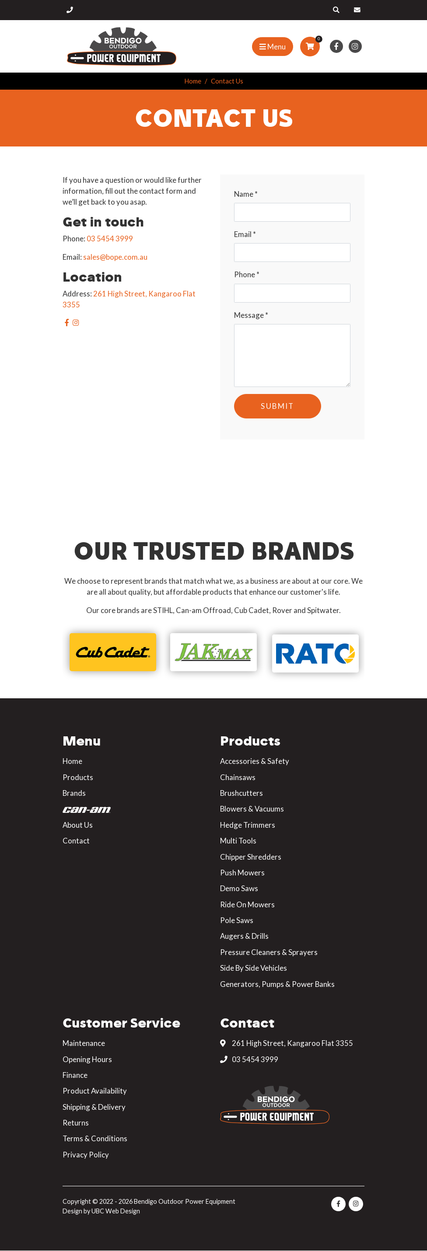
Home (192, 81)
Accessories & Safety (254, 761)
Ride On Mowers (247, 904)
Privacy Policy (86, 1154)
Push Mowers (242, 872)
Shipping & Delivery (94, 1107)
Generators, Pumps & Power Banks (277, 984)
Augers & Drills (244, 936)
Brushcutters (241, 793)
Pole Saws (236, 920)
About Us (78, 824)
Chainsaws (238, 777)
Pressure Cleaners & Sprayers (269, 952)
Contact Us (227, 81)
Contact (76, 840)
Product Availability (95, 1090)
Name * (246, 194)
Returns (76, 1122)
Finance (75, 1075)
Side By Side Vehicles (253, 967)
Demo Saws (239, 888)
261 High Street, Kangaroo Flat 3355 (286, 1043)
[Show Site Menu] (272, 46)
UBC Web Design (115, 1211)
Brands (74, 793)
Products (78, 777)
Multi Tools (238, 840)
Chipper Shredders (250, 856)
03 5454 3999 (110, 238)
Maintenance (84, 1043)
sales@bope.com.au (115, 256)
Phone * (246, 274)
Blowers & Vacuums (252, 808)
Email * (245, 234)
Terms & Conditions (95, 1138)
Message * (251, 315)
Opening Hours (87, 1059)
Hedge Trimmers (247, 824)
